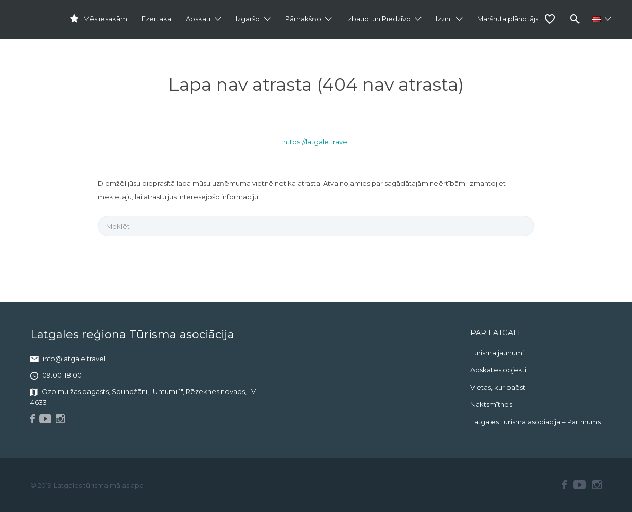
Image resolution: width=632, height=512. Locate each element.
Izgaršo (248, 18)
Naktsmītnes (491, 404)
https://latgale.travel (316, 142)
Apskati (198, 18)
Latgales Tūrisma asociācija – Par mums (535, 422)
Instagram (597, 485)
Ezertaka (156, 18)
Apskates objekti (498, 370)
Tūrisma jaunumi (497, 353)
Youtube (579, 485)
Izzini (444, 18)
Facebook (564, 485)
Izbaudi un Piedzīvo (378, 18)
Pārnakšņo (303, 18)
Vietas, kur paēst (497, 387)
